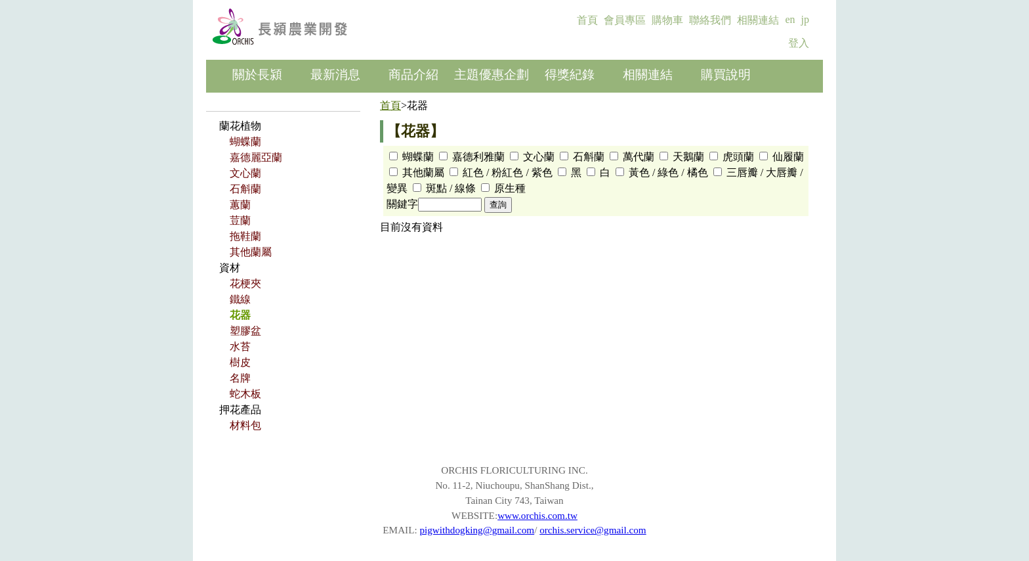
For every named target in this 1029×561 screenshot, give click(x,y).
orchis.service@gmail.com (592, 529)
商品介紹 (413, 74)
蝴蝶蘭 (245, 141)
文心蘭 (245, 173)
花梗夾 (245, 283)
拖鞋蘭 (245, 236)
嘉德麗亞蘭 (256, 157)
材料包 (245, 425)
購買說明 (726, 74)
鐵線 (240, 299)
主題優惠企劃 (491, 74)
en (790, 19)
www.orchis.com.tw (537, 515)
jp (805, 19)
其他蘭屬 (251, 252)
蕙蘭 (240, 204)
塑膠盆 (245, 330)
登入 (798, 43)
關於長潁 (257, 74)
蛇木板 (245, 393)
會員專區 (625, 20)
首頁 (587, 20)
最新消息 (335, 74)
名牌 (240, 378)
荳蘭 (240, 220)
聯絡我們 (710, 20)
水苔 (240, 346)
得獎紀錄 (570, 74)
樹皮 (240, 362)
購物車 (667, 20)
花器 (240, 315)
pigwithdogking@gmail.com (476, 529)
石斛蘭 (245, 188)
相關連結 (758, 20)
